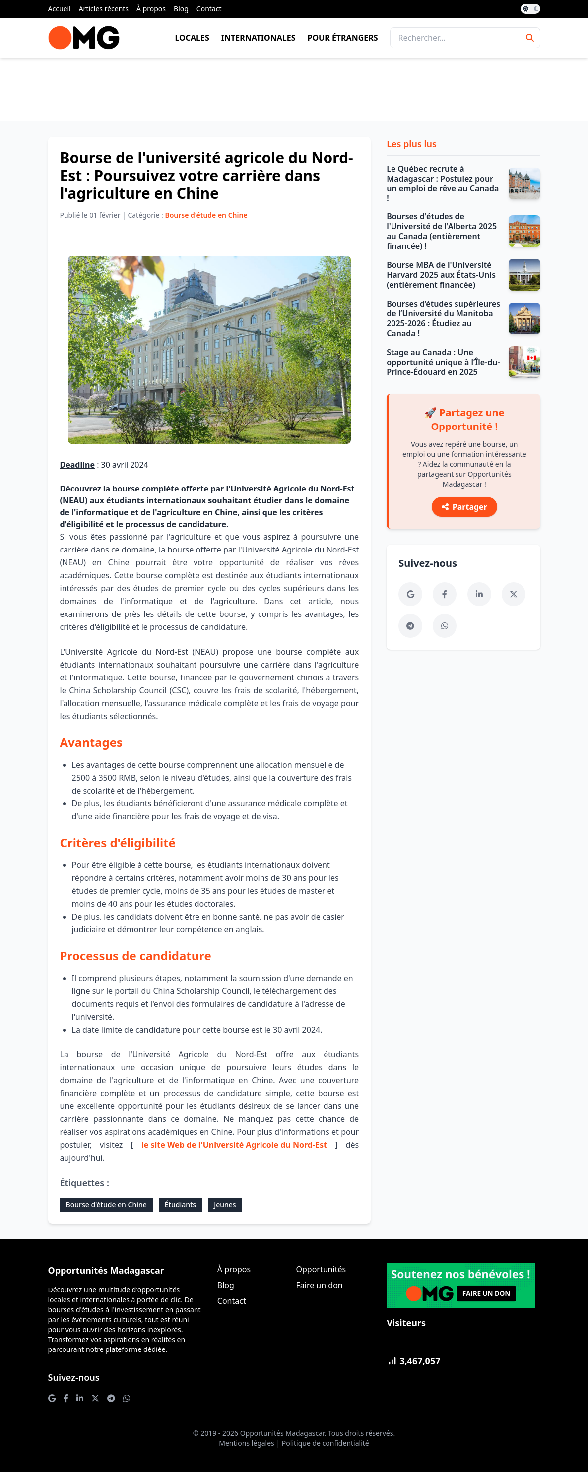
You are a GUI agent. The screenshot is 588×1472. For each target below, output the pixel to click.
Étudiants (180, 1204)
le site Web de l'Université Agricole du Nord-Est (234, 1144)
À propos (151, 8)
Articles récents (104, 8)
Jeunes (225, 1204)
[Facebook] (445, 594)
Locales (192, 37)
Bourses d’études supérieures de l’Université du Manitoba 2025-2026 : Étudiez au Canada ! (443, 318)
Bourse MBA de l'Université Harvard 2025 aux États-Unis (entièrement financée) (441, 274)
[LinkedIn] (479, 594)
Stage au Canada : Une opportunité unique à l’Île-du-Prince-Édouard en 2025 (443, 362)
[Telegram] (410, 626)
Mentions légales (246, 1443)
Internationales (258, 37)
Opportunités (321, 1269)
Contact (209, 8)
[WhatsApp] (445, 626)
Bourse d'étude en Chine (106, 1204)
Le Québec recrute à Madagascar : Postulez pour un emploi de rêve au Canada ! (443, 183)
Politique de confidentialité (325, 1443)
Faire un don (319, 1285)
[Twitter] (513, 594)
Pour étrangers (343, 37)
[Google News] (410, 594)
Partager (464, 506)
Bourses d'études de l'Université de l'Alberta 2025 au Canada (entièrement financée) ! (442, 231)
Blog (181, 8)
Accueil (59, 8)
